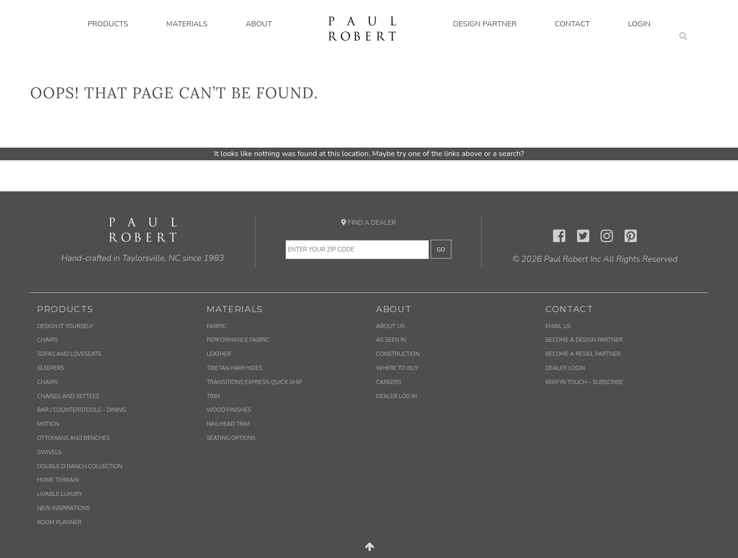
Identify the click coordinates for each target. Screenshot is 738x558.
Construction (398, 354)
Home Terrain (58, 480)
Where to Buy (397, 368)
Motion (48, 424)
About (259, 24)
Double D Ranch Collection (79, 466)
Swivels (49, 452)
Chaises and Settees (68, 396)
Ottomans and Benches (73, 438)
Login (639, 24)
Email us (558, 326)
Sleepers (50, 368)
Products (108, 24)
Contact (572, 24)
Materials (187, 24)
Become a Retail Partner (582, 354)
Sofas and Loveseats (69, 354)
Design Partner (485, 24)
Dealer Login (565, 368)
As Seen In (391, 340)
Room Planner (59, 522)
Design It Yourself (65, 326)
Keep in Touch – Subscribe (584, 382)
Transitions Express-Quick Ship (254, 382)
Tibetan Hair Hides (234, 368)
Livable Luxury (59, 494)
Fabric (216, 326)
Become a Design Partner (584, 340)
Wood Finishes (229, 410)
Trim (213, 396)
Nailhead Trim (228, 424)
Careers (388, 382)
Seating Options (231, 438)
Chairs (47, 340)
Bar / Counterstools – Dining (81, 410)
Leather (219, 354)
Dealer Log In (396, 396)
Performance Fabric (238, 340)
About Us (390, 326)
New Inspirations (63, 508)
